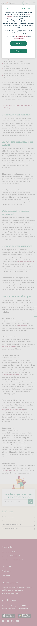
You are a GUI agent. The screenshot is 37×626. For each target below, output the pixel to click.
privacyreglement (21, 36)
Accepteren (18, 43)
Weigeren (18, 51)
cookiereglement (18, 38)
